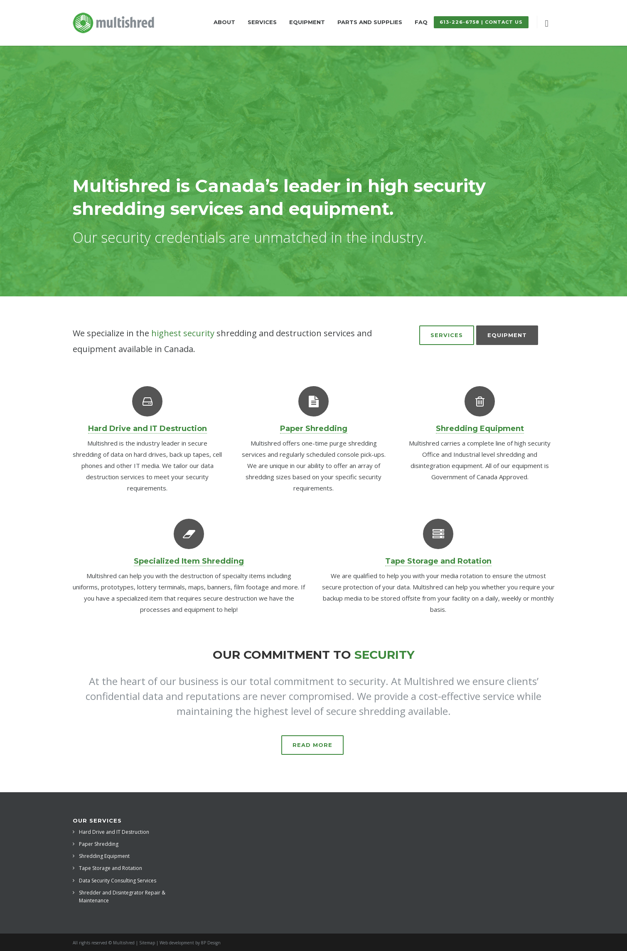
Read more (312, 745)
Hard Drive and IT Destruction (114, 831)
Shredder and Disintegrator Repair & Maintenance (122, 896)
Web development (177, 943)
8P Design (211, 943)
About (224, 22)
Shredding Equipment (104, 856)
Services (262, 22)
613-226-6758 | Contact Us (481, 22)
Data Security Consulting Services (117, 880)
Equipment (307, 22)
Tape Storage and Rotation (110, 868)
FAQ (421, 22)
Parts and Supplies (369, 22)
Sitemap (147, 943)
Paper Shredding (98, 844)
